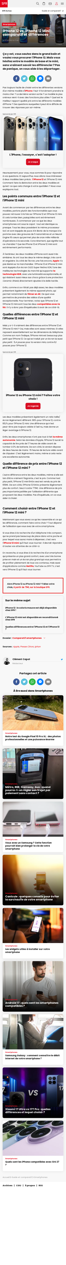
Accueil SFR (4, 3)
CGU (18, 1185)
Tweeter (24, 78)
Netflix (30, 566)
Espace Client (56, 3)
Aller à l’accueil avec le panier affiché (44, 3)
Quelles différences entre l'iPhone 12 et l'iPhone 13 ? (32, 628)
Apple (56, 260)
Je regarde (33, 406)
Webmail (50, 3)
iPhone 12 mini (11, 542)
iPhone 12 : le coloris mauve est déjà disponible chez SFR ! (31, 609)
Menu (62, 3)
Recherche (38, 3)
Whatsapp (32, 78)
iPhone (28, 90)
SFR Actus (7, 11)
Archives (7, 1185)
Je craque (33, 162)
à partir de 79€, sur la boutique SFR (31, 587)
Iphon (37, 646)
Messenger (40, 78)
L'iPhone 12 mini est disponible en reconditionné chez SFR (31, 618)
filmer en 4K (34, 294)
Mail (48, 78)
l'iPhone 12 (38, 179)
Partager (16, 78)
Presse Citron (27, 646)
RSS (41, 1185)
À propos (30, 1185)
